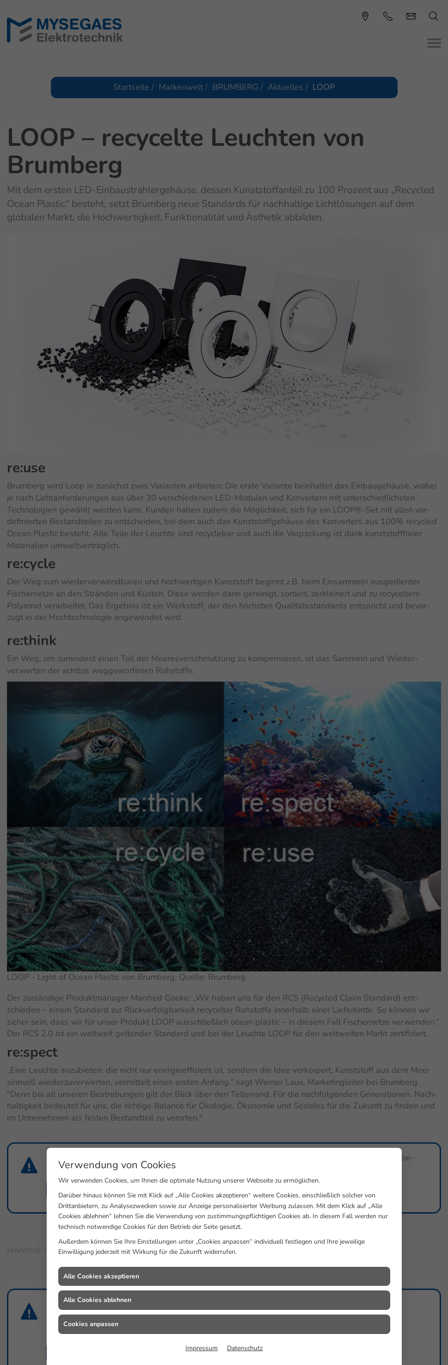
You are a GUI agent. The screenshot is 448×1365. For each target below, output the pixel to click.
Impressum (201, 1348)
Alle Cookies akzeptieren (101, 1276)
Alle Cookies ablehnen (97, 1300)
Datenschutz (245, 1348)
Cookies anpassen (90, 1324)
